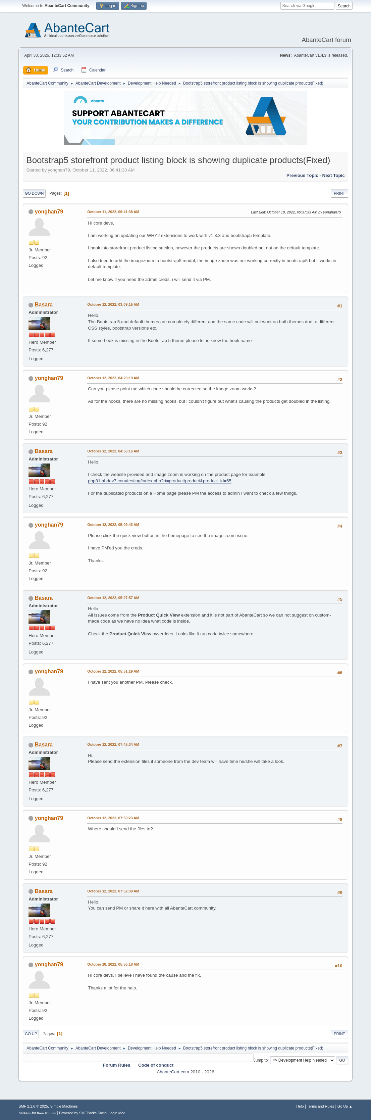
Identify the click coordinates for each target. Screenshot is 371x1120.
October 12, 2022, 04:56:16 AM (113, 451)
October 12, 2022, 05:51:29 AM (113, 671)
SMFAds (24, 1113)
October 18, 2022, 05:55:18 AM (113, 964)
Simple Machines (64, 1106)
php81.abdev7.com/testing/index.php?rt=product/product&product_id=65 (159, 480)
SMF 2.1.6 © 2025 (33, 1106)
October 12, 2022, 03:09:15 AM (113, 304)
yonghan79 (49, 211)
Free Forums (46, 1113)
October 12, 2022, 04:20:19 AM (113, 378)
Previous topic (302, 175)
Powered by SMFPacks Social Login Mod (92, 1113)
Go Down (34, 193)
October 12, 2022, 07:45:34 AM (113, 744)
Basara (44, 304)
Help (300, 1106)
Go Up (31, 1034)
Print (339, 193)
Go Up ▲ (345, 1106)
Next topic (333, 175)
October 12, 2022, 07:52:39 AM (113, 891)
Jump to (261, 1060)
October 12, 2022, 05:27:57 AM (113, 598)
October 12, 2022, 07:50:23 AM (113, 818)
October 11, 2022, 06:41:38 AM (113, 212)
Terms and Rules (320, 1106)
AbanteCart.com (173, 1071)
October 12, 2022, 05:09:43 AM (113, 525)
